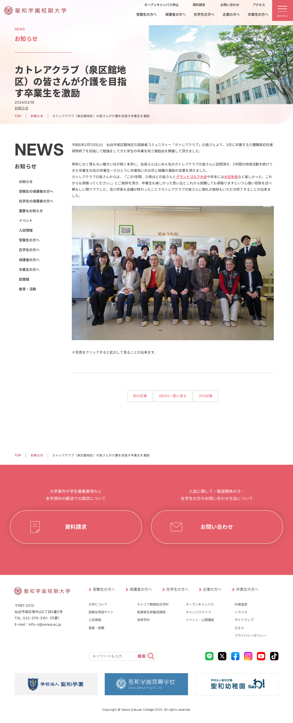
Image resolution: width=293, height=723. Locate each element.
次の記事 (206, 396)
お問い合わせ (217, 526)
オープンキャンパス (200, 604)
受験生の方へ (29, 240)
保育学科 (143, 620)
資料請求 (76, 526)
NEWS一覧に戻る (173, 396)
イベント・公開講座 (200, 620)
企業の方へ (212, 589)
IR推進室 (241, 604)
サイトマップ (244, 620)
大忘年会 (231, 177)
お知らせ (21, 108)
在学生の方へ (29, 250)
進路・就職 (96, 628)
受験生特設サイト (101, 612)
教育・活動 (27, 289)
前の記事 (140, 396)
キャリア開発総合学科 (153, 604)
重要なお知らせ (31, 211)
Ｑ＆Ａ (239, 628)
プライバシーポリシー (250, 636)
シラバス (241, 612)
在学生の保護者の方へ (36, 201)
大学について (97, 604)
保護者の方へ (29, 259)
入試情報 (26, 230)
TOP (18, 116)
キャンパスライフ (198, 612)
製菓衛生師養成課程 (151, 612)
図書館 (24, 279)
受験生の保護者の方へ (36, 191)
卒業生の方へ (29, 269)
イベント (26, 220)
